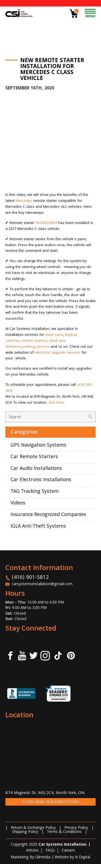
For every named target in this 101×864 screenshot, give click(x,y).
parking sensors (36, 347)
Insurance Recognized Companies (48, 515)
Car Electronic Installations (41, 480)
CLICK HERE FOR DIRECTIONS (50, 802)
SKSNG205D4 (46, 223)
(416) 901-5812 (30, 577)
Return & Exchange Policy (33, 828)
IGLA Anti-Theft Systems (38, 527)
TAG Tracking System (35, 492)
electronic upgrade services (58, 353)
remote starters (34, 341)
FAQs (50, 851)
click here (56, 403)
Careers (68, 851)
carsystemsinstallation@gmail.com (42, 584)
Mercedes (24, 201)
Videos (18, 503)
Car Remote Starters (34, 457)
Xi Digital (82, 857)
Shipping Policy (25, 832)
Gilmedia (42, 857)
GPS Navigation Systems (38, 445)
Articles (32, 851)
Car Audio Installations (36, 469)
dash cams (54, 335)
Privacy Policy (76, 828)
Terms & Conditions (64, 832)
